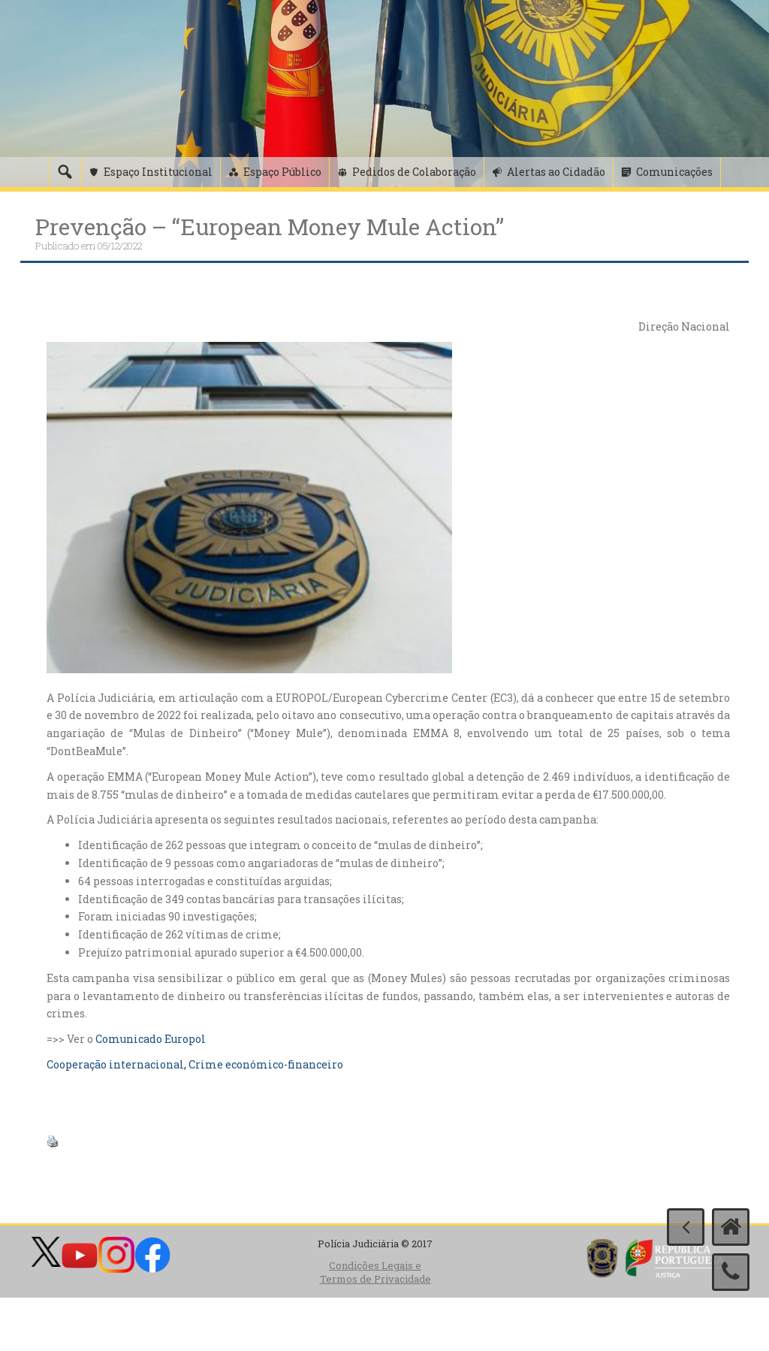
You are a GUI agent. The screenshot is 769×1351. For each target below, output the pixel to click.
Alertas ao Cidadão (556, 172)
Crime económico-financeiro (265, 1064)
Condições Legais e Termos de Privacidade (375, 1272)
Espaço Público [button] (282, 172)
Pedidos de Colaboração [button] (414, 172)
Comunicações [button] (674, 172)
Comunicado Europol (150, 1039)
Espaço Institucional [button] (158, 172)
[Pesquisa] (64, 172)
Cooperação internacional (115, 1064)
